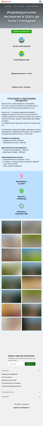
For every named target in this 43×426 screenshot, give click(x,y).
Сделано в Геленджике (21, 407)
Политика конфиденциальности (11, 386)
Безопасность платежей (9, 380)
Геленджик (8, 6)
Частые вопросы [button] (7, 377)
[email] (16, 364)
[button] (21, 182)
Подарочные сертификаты (10, 374)
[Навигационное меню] (40, 1)
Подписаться (30, 364)
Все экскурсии (19, 6)
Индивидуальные (33, 6)
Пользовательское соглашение (11, 383)
